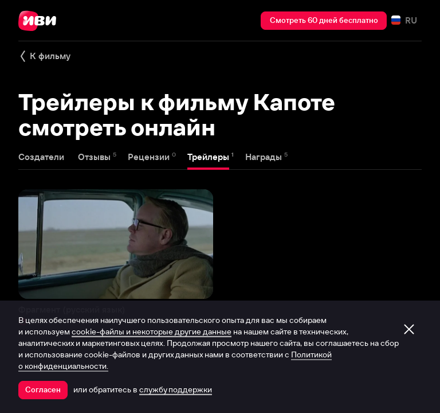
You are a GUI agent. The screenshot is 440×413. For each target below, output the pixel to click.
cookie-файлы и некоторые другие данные (151, 331)
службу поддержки (175, 389)
